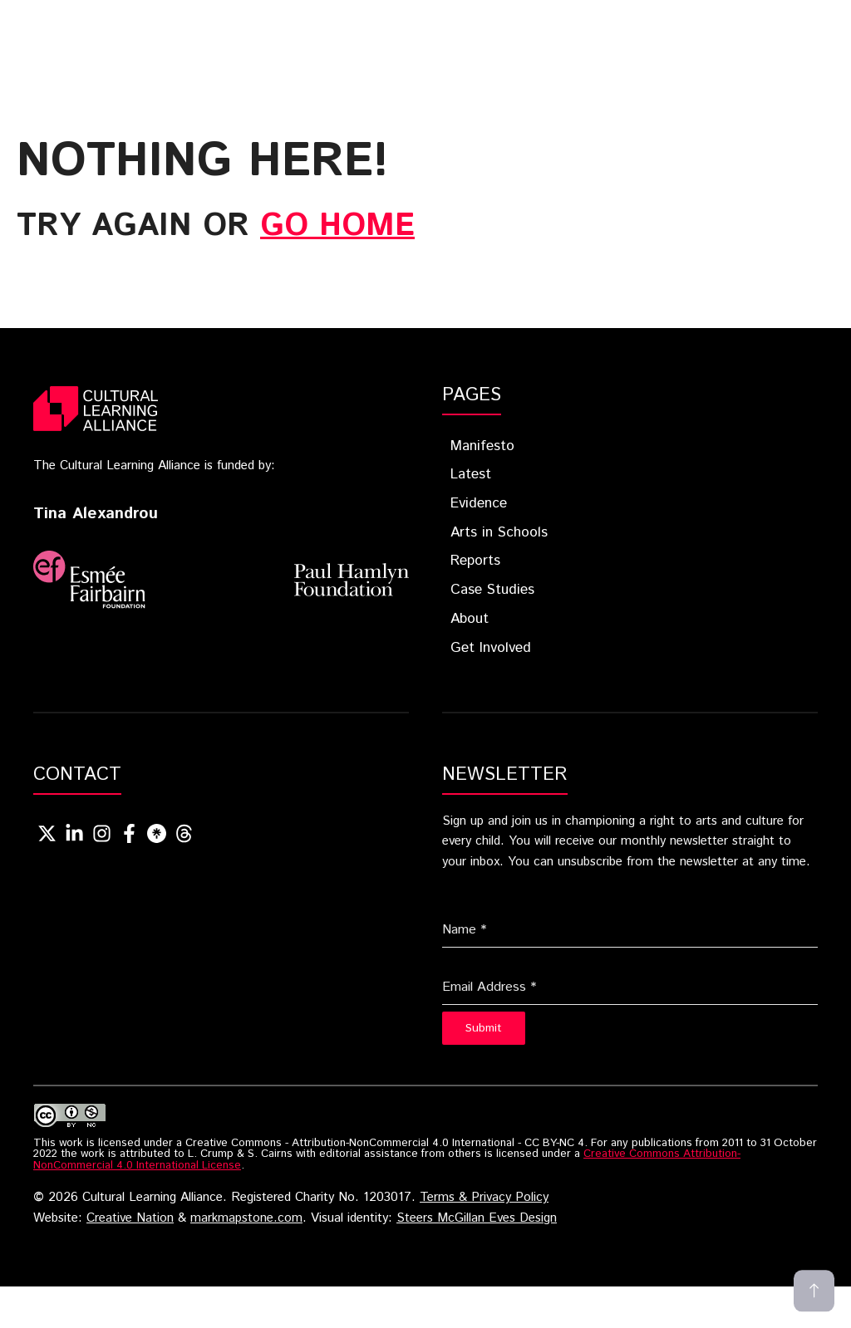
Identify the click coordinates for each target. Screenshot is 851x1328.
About (326, 43)
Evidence (482, 18)
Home (195, 18)
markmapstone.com (246, 1218)
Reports (729, 18)
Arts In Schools (606, 18)
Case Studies (228, 43)
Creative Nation (130, 1218)
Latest (388, 18)
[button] (529, 44)
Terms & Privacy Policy (484, 1197)
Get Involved (438, 43)
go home (337, 226)
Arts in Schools (499, 532)
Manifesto (482, 446)
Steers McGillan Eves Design (476, 1218)
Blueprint (288, 18)
